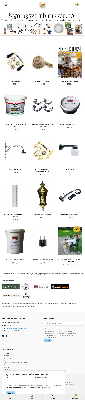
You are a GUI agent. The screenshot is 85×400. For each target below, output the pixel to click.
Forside (6, 354)
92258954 (9, 326)
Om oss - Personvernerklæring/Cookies (16, 363)
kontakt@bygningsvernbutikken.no (16, 328)
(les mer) (46, 388)
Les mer (81, 341)
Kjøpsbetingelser (9, 358)
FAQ (5, 361)
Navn (19, 379)
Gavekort (6, 365)
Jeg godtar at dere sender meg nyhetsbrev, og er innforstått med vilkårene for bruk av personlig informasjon (60, 335)
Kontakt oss (7, 370)
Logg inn (6, 368)
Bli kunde (6, 356)
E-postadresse (48, 379)
